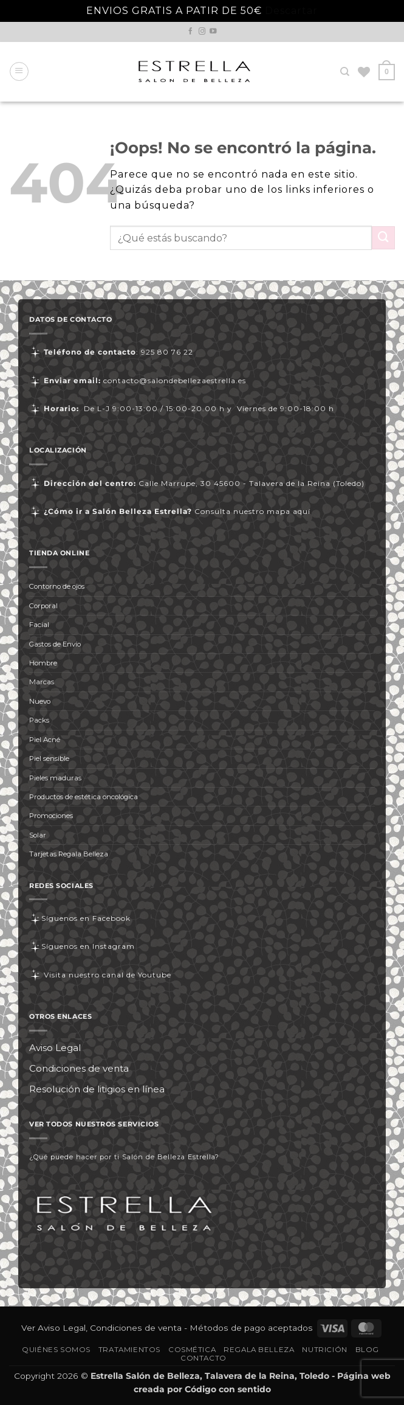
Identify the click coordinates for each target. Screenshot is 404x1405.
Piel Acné (44, 739)
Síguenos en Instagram (82, 946)
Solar (37, 835)
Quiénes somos (56, 1349)
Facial (39, 624)
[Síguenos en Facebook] (190, 31)
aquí (301, 511)
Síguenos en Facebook (80, 918)
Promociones (51, 815)
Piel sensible (49, 758)
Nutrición (324, 1349)
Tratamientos (129, 1349)
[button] (19, 71)
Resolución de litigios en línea (97, 1089)
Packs (39, 720)
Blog (367, 1349)
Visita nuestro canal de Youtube (100, 974)
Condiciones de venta (79, 1068)
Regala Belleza (259, 1349)
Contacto (203, 1358)
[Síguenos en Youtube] (213, 31)
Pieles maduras (55, 778)
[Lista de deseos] (364, 71)
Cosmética (192, 1349)
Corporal (43, 606)
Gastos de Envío (55, 644)
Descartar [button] (291, 10)
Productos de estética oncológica (83, 797)
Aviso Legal (55, 1047)
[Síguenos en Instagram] (202, 31)
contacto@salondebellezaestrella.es (174, 380)
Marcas (41, 682)
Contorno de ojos (56, 586)
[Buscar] (344, 71)
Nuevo (39, 701)
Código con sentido (228, 1389)
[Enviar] (383, 237)
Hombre (43, 663)
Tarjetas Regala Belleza (68, 854)
